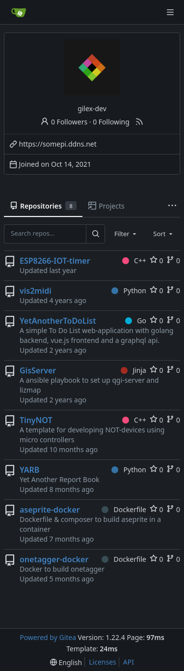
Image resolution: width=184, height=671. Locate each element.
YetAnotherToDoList (58, 321)
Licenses (102, 662)
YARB (29, 470)
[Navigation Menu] (170, 12)
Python (128, 290)
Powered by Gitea (48, 637)
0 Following (111, 121)
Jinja (133, 370)
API (128, 662)
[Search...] (95, 233)
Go (135, 320)
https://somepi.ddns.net (58, 144)
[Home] (18, 12)
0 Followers (63, 121)
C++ (134, 260)
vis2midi (36, 291)
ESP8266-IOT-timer (55, 261)
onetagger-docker (54, 559)
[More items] (172, 206)
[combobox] (126, 233)
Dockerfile (124, 509)
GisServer (38, 370)
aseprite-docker (50, 510)
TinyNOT (36, 420)
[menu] (66, 662)
